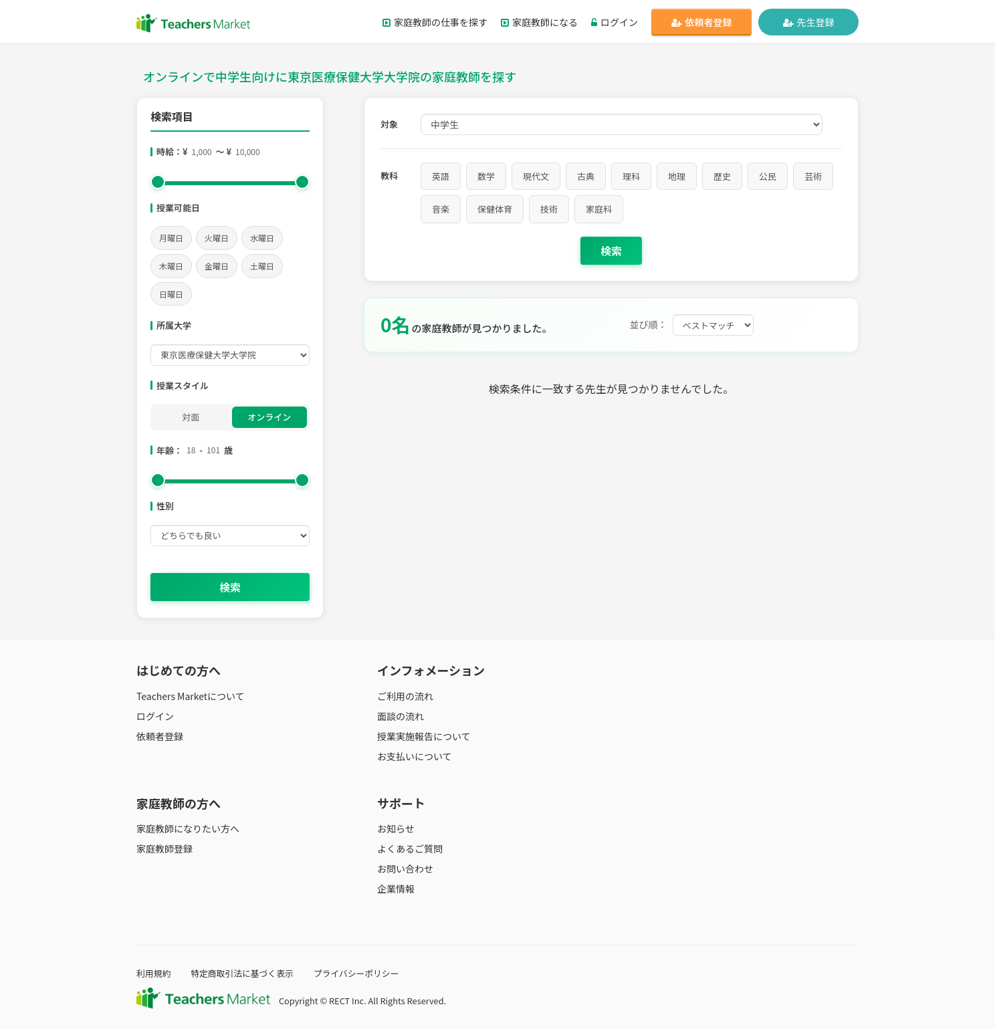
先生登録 (809, 22)
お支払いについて (414, 756)
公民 (767, 176)
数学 (486, 176)
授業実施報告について (424, 736)
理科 (631, 176)
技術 (549, 209)
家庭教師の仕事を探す (434, 22)
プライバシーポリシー (356, 973)
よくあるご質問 (410, 848)
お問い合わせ (405, 868)
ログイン (614, 22)
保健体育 (494, 209)
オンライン (269, 417)
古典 (585, 176)
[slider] (157, 182)
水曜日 (262, 237)
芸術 (813, 176)
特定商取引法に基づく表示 (242, 973)
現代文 (536, 176)
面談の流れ (400, 716)
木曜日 (171, 265)
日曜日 (171, 294)
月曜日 (171, 237)
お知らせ (396, 828)
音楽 (440, 209)
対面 (190, 417)
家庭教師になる (539, 22)
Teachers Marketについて (190, 696)
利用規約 (153, 973)
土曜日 (262, 265)
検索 (230, 587)
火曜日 (217, 237)
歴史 (722, 176)
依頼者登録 (701, 22)
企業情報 (396, 888)
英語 (440, 176)
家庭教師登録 (164, 848)
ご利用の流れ (405, 696)
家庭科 (599, 209)
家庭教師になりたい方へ (187, 828)
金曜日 (217, 265)
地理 (676, 176)
